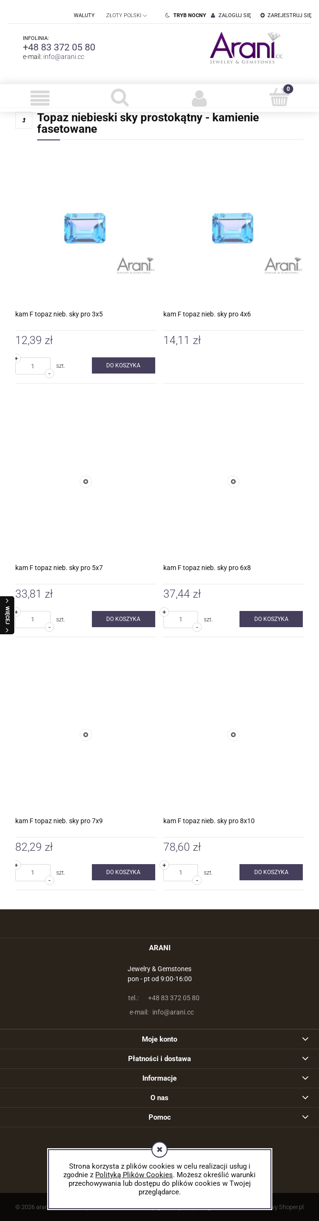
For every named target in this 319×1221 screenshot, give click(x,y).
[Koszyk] (279, 97)
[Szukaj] (120, 97)
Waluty (84, 15)
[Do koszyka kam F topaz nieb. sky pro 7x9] (123, 872)
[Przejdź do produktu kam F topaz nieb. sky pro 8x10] (233, 735)
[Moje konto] (199, 98)
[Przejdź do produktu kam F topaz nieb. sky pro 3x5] (85, 228)
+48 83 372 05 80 (59, 47)
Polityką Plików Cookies (134, 1175)
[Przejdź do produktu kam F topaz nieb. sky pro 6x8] (233, 481)
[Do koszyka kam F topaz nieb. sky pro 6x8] (271, 619)
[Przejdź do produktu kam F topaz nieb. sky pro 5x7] (85, 481)
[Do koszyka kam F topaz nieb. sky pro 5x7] (123, 619)
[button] (40, 98)
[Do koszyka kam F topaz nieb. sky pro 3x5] (123, 365)
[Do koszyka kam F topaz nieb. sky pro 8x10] (271, 872)
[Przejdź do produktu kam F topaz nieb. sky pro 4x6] (233, 228)
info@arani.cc (63, 56)
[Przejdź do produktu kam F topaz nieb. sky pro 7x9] (85, 735)
